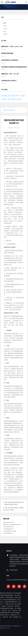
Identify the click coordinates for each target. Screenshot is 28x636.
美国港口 (23, 95)
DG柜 (9, 99)
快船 (8, 95)
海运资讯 (10, 110)
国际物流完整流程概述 (7, 53)
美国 (5, 25)
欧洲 (5, 31)
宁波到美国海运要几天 (8, 529)
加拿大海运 (19, 99)
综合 (5, 23)
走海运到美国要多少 (8, 533)
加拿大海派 (13, 99)
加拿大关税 (4, 95)
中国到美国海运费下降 (8, 526)
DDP (16, 95)
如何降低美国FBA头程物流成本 (9, 60)
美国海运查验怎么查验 (8, 522)
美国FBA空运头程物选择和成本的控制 (12, 524)
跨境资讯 (5, 110)
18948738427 (21, 570)
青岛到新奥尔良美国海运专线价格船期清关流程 (14, 67)
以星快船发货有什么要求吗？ (9, 80)
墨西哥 (5, 34)
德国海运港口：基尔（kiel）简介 (10, 73)
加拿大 (5, 28)
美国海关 (12, 95)
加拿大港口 (4, 99)
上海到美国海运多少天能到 (9, 531)
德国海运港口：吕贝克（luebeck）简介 (12, 46)
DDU (19, 95)
